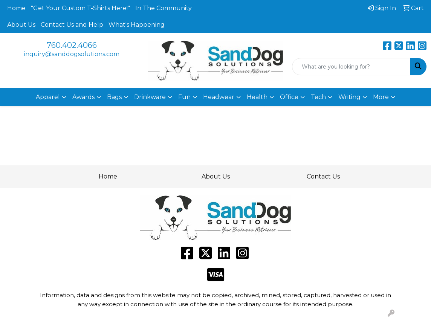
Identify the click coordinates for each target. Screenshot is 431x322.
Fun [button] (184, 97)
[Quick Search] (351, 66)
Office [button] (289, 97)
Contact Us (323, 176)
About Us (21, 24)
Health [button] (257, 97)
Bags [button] (114, 97)
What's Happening (137, 24)
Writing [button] (349, 97)
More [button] (381, 97)
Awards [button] (83, 97)
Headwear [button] (218, 97)
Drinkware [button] (150, 97)
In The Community (163, 8)
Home (16, 8)
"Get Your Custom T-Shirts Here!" (80, 8)
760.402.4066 (72, 45)
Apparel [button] (48, 97)
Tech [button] (318, 97)
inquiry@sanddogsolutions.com (71, 54)
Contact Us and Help (72, 24)
